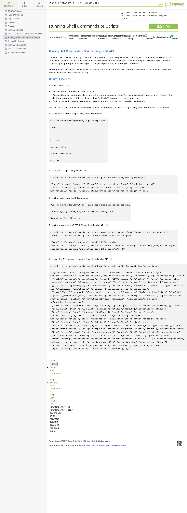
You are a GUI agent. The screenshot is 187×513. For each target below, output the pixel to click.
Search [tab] (39, 4)
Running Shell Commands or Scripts (141, 13)
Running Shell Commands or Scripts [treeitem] (22, 37)
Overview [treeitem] (10, 22)
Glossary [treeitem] (9, 26)
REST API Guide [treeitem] (13, 11)
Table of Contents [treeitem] (13, 15)
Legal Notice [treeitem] (11, 18)
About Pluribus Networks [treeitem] (17, 52)
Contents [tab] (8, 4)
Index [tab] (24, 4)
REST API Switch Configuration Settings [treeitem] (24, 33)
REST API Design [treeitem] (13, 30)
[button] (173, 12)
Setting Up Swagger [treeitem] (15, 41)
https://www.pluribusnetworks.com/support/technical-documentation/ (104, 445)
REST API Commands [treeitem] (15, 48)
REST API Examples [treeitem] (15, 45)
